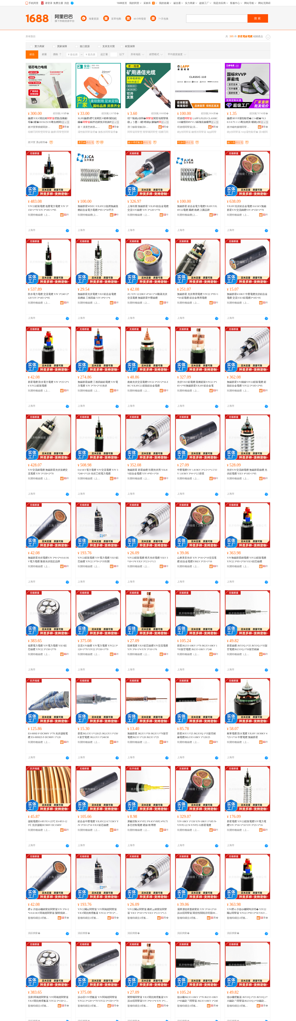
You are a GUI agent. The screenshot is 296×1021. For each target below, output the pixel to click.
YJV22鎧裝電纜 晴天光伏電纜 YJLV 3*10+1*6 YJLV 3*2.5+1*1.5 (147, 559)
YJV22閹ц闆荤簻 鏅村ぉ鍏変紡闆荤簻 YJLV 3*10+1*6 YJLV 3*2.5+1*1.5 (147, 911)
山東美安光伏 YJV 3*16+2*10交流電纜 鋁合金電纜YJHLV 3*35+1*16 (196, 559)
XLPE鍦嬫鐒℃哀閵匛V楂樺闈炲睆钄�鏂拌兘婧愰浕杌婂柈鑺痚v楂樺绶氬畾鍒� (98, 120)
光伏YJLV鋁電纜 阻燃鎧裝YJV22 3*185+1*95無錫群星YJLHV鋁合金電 (197, 384)
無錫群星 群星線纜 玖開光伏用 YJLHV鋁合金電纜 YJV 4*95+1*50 (147, 471)
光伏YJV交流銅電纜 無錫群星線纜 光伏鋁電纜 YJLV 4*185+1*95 (247, 471)
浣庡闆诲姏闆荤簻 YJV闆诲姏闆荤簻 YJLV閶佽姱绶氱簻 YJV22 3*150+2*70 (48, 999)
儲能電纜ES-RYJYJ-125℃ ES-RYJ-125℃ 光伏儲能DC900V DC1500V (47, 823)
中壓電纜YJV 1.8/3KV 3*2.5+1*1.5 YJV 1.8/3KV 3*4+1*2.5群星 (197, 471)
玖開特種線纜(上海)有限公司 (89, 214)
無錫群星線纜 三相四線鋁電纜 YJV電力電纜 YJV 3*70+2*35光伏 (98, 384)
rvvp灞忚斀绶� (249, 131)
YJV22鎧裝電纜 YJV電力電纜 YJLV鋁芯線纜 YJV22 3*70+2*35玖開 (98, 559)
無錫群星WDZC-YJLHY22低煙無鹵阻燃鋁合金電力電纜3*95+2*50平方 (98, 208)
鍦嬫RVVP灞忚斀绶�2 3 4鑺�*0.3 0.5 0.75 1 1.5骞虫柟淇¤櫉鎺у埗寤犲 (247, 120)
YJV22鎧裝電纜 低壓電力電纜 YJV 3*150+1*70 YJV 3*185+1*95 (48, 208)
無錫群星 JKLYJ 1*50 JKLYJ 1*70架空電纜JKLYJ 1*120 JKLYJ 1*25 (147, 735)
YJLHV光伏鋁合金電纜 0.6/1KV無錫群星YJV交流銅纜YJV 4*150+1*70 (246, 208)
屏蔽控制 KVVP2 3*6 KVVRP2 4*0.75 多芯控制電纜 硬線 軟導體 (147, 823)
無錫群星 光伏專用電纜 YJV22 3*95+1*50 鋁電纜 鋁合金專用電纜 (197, 296)
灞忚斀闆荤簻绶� (87, 131)
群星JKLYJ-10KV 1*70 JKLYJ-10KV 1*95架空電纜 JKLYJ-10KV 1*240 (197, 647)
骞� (66, 126)
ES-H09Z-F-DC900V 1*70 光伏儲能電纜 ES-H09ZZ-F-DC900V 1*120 (48, 735)
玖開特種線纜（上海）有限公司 (39, 214)
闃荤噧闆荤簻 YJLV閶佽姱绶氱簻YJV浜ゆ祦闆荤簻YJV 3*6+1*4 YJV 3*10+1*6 (147, 999)
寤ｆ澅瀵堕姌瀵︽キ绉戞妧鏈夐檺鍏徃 (89, 127)
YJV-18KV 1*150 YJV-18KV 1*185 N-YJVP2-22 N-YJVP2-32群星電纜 (197, 823)
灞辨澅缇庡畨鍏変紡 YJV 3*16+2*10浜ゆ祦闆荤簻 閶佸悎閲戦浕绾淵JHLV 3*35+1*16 (197, 911)
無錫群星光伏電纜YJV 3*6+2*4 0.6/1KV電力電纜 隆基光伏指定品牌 (48, 559)
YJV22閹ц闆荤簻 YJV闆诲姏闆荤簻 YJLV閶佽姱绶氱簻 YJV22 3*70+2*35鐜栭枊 (98, 911)
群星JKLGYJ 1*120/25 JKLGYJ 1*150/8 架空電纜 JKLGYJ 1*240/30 (98, 735)
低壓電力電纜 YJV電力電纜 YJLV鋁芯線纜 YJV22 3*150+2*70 (47, 647)
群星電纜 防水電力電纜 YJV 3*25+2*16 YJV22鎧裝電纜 (48, 384)
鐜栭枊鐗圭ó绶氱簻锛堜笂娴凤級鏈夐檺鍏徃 (39, 917)
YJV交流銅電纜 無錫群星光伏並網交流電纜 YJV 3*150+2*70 (48, 471)
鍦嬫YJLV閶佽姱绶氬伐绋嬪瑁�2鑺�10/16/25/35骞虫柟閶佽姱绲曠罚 (48, 120)
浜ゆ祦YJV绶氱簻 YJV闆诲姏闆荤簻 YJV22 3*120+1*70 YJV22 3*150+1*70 (98, 999)
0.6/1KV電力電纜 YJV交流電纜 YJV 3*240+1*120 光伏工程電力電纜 (98, 471)
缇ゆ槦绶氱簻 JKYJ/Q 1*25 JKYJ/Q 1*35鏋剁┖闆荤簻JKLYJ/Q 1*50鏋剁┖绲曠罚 (247, 999)
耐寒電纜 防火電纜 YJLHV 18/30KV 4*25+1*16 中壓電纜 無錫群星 (247, 735)
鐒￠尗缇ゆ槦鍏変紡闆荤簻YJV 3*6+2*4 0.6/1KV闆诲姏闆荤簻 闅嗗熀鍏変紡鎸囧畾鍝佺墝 (48, 911)
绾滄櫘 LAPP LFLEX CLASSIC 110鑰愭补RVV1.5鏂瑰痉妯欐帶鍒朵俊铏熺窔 (197, 120)
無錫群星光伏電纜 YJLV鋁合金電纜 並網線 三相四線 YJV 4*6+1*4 (97, 296)
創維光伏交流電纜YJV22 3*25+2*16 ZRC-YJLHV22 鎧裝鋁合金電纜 (147, 384)
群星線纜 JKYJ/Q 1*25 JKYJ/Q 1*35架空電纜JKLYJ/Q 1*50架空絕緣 (247, 647)
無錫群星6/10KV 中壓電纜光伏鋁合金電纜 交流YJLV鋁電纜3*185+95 (247, 296)
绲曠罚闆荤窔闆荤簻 (39, 131)
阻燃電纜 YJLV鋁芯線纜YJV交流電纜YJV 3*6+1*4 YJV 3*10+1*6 (147, 647)
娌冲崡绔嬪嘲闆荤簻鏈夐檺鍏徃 (238, 127)
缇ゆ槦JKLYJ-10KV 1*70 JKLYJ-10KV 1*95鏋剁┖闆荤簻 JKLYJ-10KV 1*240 (197, 999)
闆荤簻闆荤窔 (134, 131)
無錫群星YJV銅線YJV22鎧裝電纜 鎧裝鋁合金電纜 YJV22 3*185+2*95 (246, 384)
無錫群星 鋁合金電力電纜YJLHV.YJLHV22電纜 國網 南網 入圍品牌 (197, 208)
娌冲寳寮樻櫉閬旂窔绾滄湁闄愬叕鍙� (39, 127)
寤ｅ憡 (65, 122)
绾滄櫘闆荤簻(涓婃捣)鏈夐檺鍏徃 (188, 127)
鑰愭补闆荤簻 (198, 131)
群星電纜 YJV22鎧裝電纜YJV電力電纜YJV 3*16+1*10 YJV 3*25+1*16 (246, 823)
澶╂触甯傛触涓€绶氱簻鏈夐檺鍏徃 (138, 127)
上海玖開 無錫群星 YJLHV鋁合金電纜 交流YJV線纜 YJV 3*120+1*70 (148, 208)
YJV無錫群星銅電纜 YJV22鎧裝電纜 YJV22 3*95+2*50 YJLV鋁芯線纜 (246, 559)
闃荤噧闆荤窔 (150, 131)
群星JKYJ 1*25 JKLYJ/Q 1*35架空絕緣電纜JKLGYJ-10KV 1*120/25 (196, 735)
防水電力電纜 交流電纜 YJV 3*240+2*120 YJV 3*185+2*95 (48, 296)
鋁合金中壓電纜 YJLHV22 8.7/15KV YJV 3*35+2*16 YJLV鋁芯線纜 (98, 823)
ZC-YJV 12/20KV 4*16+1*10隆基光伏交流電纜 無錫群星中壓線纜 (147, 296)
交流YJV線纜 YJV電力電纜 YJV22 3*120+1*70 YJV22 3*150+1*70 (98, 647)
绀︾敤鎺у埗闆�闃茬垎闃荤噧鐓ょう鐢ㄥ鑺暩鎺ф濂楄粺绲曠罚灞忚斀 (147, 120)
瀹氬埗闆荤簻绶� (108, 131)
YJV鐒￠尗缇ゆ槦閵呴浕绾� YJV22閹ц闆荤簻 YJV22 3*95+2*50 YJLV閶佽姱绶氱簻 (247, 911)
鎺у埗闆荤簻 (184, 131)
